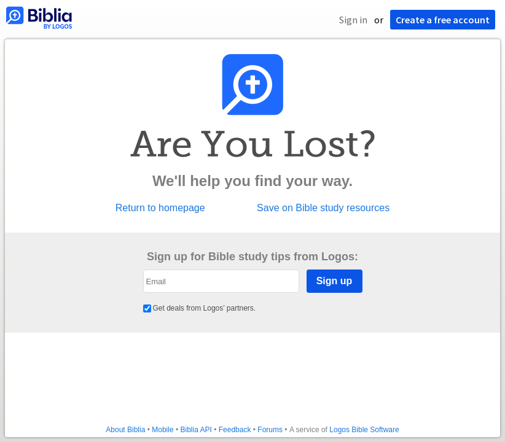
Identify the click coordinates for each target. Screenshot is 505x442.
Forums (270, 429)
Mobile (162, 429)
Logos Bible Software (364, 429)
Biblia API (195, 429)
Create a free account (443, 20)
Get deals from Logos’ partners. (199, 308)
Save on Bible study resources (323, 208)
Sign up (334, 281)
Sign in (353, 20)
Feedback (235, 429)
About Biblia (125, 429)
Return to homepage (160, 208)
